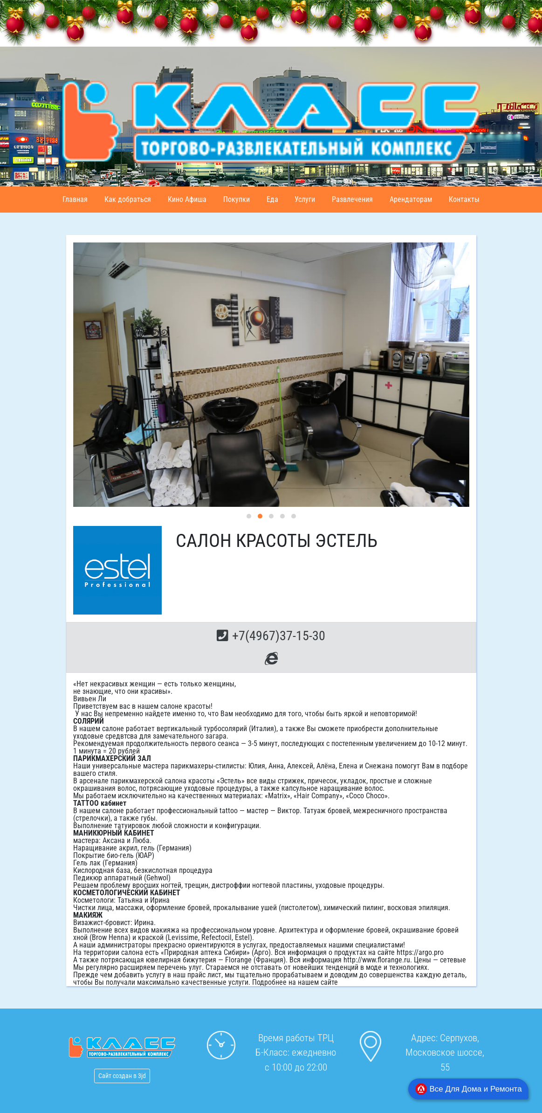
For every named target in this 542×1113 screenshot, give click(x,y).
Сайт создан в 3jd (122, 1075)
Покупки (236, 199)
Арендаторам (411, 199)
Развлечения (352, 199)
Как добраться (127, 199)
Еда (272, 199)
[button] (248, 516)
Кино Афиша (187, 199)
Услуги (305, 199)
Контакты (464, 199)
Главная (75, 199)
